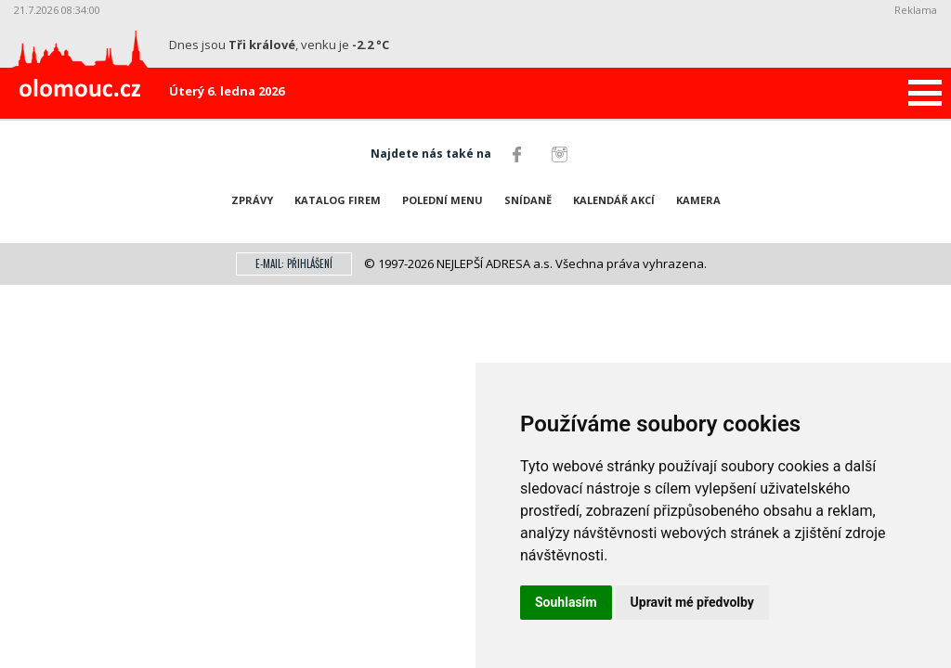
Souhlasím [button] (566, 602)
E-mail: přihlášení (293, 263)
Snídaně (528, 200)
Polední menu (442, 200)
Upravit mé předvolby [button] (692, 602)
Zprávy (252, 200)
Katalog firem (337, 200)
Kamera (698, 200)
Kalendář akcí (614, 200)
